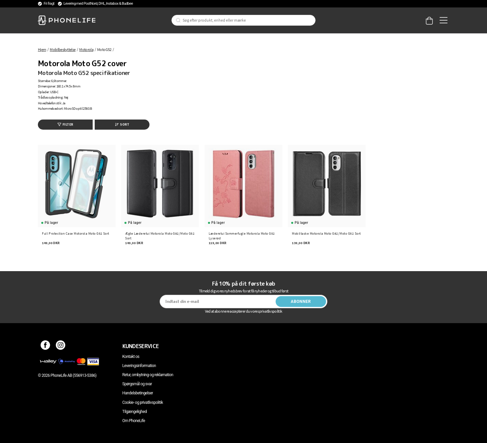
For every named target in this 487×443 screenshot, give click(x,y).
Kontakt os (130, 356)
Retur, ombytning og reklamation (147, 374)
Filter (65, 124)
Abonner (301, 301)
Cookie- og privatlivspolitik (142, 402)
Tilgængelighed (134, 411)
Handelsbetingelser (137, 393)
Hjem (42, 49)
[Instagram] (61, 346)
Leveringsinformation (139, 365)
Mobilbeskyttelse (62, 49)
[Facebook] (45, 346)
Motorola (86, 49)
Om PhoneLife (133, 420)
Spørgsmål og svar (137, 384)
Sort (122, 124)
